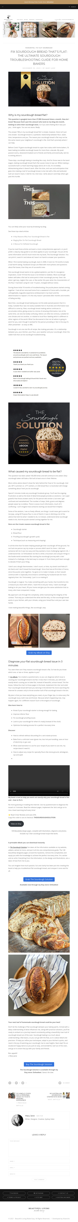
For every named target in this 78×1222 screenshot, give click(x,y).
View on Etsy (16, 824)
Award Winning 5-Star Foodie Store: (39, 2)
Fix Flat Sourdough (44, 48)
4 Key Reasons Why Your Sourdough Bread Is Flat (31, 237)
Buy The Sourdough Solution (39, 1064)
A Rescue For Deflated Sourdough (25, 244)
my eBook (13, 677)
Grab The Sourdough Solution (39, 879)
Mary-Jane (50, 68)
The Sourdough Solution (18, 847)
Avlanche (66, 1219)
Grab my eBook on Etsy (39, 652)
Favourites (30, 48)
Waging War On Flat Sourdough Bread (27, 240)
